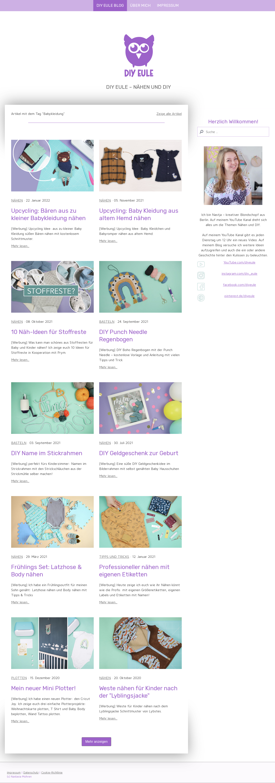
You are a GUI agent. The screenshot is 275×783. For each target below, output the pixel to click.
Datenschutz (31, 772)
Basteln (106, 321)
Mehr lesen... (20, 246)
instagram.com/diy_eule (239, 273)
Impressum (168, 5)
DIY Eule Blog (110, 5)
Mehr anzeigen (96, 741)
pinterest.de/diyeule (239, 296)
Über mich (140, 5)
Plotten (19, 678)
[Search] (233, 132)
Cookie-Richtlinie (52, 772)
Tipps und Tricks (114, 556)
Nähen (17, 200)
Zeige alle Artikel (169, 114)
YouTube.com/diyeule (239, 262)
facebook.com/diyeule (239, 285)
